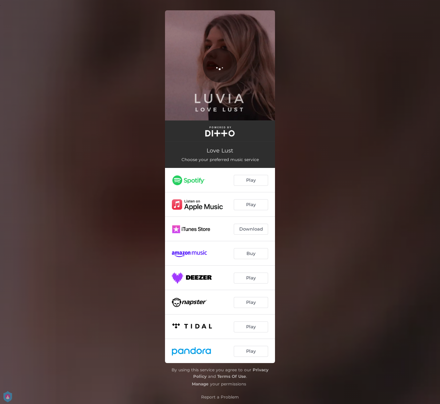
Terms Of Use (231, 376)
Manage (200, 383)
